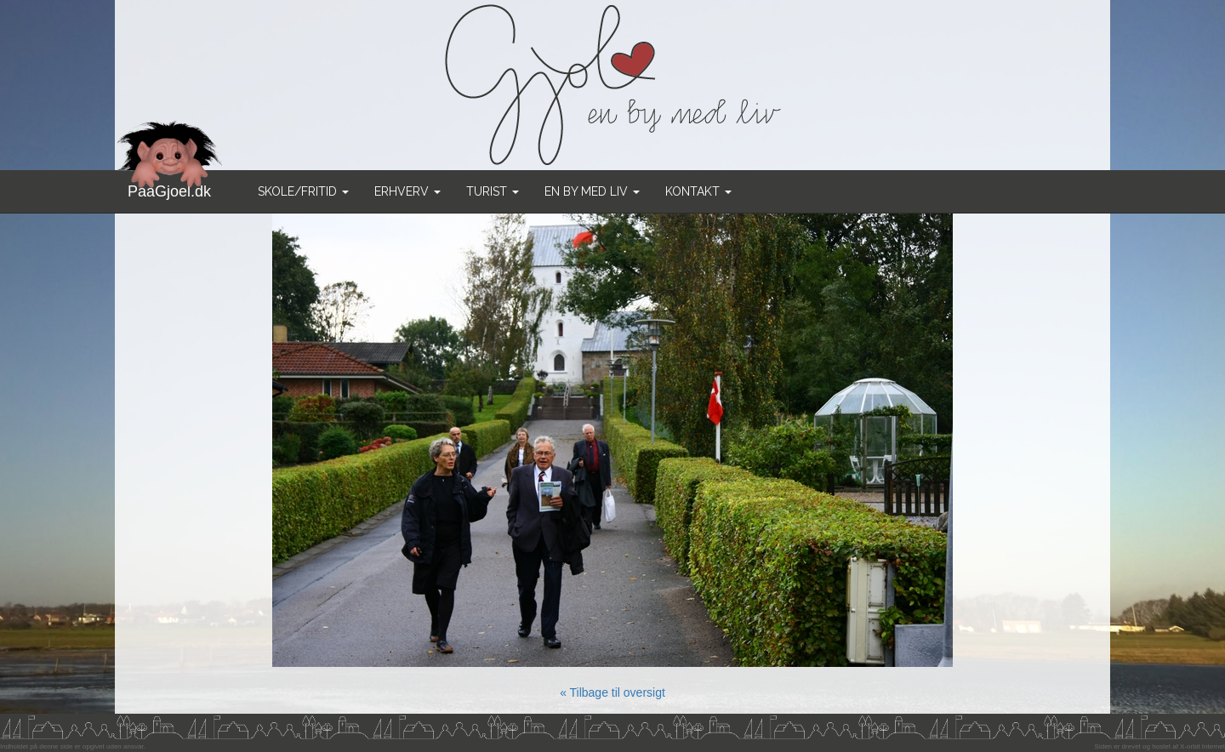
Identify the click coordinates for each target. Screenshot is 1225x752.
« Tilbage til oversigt (612, 692)
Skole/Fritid (303, 191)
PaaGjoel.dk (169, 185)
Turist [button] (492, 191)
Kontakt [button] (698, 191)
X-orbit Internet (1202, 746)
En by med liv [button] (592, 191)
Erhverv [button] (407, 191)
